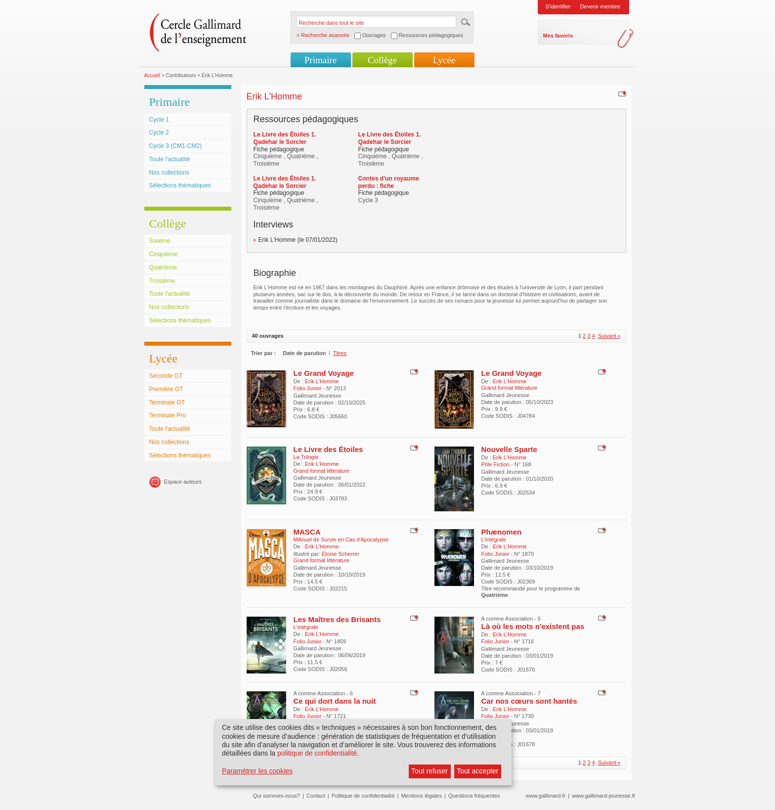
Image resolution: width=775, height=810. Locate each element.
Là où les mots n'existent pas (533, 626)
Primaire (320, 60)
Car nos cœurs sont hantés (529, 701)
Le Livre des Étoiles (328, 449)
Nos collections (169, 172)
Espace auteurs (183, 482)
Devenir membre (600, 6)
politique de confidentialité (317, 753)
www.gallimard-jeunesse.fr (603, 796)
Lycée (444, 60)
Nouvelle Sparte (509, 449)
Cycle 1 (159, 119)
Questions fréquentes (474, 796)
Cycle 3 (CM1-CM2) (175, 145)
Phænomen (501, 532)
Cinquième (163, 254)
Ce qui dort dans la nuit (335, 701)
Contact (315, 796)
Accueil (152, 75)
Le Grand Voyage (324, 373)
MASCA (307, 532)
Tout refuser (429, 771)
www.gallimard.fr (546, 796)
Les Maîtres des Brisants (337, 619)
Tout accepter (477, 771)
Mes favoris (558, 36)
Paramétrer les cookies (257, 771)
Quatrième (163, 267)
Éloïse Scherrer (340, 554)
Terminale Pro (167, 415)
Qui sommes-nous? (276, 796)
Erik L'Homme (322, 381)
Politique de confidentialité (363, 796)
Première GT (166, 389)
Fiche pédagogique (279, 149)
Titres (339, 353)
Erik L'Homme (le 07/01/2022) (298, 239)
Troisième (162, 280)
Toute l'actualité (169, 159)
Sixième (160, 240)
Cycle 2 (159, 132)
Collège (382, 60)
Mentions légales (421, 796)
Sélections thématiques (180, 185)
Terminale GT (167, 402)
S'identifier (558, 6)
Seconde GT (166, 375)
